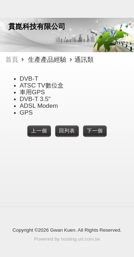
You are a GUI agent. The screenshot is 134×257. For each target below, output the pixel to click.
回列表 (67, 130)
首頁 (11, 59)
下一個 (95, 130)
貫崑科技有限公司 (36, 26)
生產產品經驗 (47, 59)
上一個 (39, 130)
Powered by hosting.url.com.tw (67, 239)
